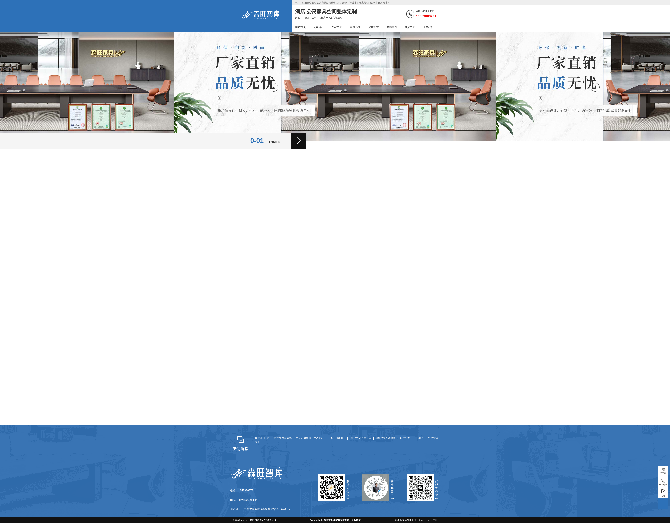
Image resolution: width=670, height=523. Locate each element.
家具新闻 (355, 27)
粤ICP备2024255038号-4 (263, 520)
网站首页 (300, 27)
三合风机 (419, 438)
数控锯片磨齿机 (283, 438)
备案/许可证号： (253, 520)
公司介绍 (318, 27)
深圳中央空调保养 (386, 438)
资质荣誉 (373, 27)
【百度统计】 (433, 520)
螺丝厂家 (405, 438)
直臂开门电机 (262, 438)
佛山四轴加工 (337, 438)
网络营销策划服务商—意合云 (410, 520)
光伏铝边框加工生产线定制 (311, 438)
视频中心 (410, 27)
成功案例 (391, 27)
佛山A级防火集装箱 (360, 438)
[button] (298, 141)
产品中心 (337, 27)
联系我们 (428, 27)
